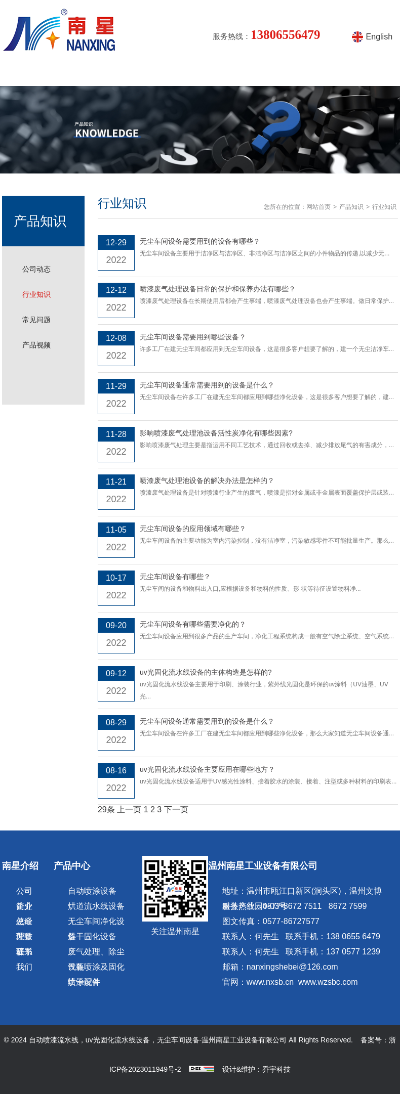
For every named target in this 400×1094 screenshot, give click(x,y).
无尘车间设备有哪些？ (175, 577)
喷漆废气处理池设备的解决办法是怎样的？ (207, 480)
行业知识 (36, 294)
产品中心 (121, 73)
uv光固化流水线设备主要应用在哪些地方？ (207, 769)
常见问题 (36, 320)
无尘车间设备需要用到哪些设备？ (193, 337)
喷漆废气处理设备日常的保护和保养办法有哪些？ (218, 289)
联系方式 (358, 73)
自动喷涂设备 (92, 891)
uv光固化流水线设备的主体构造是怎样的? (206, 672)
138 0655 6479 (353, 936)
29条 (106, 809)
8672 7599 (348, 906)
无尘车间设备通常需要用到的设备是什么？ (207, 385)
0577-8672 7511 (292, 906)
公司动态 (36, 269)
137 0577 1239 (353, 951)
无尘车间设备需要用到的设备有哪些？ (200, 241)
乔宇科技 (276, 1069)
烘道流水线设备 (96, 906)
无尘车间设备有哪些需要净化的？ (193, 624)
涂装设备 (215, 73)
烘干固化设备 (92, 936)
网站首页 (26, 73)
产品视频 (263, 73)
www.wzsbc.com (327, 982)
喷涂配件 (84, 982)
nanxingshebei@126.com (292, 966)
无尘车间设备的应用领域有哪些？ (193, 528)
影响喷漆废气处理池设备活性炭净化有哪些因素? (216, 433)
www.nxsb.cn (270, 982)
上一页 (129, 809)
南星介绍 (73, 73)
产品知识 (168, 73)
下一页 (176, 809)
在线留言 (311, 73)
